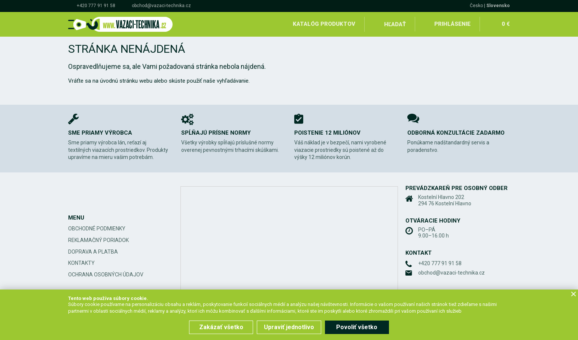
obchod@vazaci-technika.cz (161, 5)
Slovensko (498, 5)
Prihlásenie (452, 24)
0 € (506, 24)
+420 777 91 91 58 (96, 5)
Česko (476, 5)
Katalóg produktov (324, 24)
